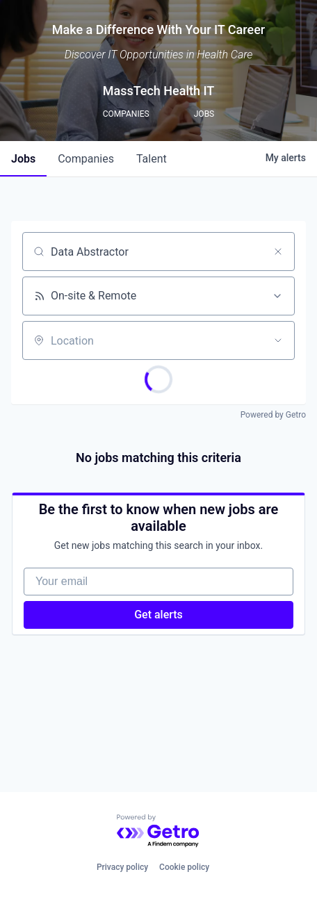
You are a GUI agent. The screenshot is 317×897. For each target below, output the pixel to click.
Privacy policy (122, 867)
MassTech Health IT (159, 90)
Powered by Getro (273, 415)
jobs (23, 158)
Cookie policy (184, 867)
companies (86, 158)
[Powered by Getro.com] (158, 831)
